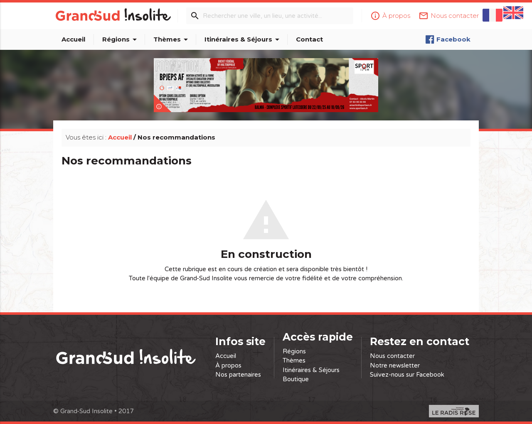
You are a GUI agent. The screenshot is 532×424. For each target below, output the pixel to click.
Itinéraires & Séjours (243, 39)
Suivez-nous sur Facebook (407, 374)
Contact (309, 39)
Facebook (447, 39)
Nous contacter (392, 356)
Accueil (73, 39)
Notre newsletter (395, 365)
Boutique (296, 379)
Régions (121, 39)
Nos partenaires (238, 374)
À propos (228, 365)
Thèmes (172, 39)
